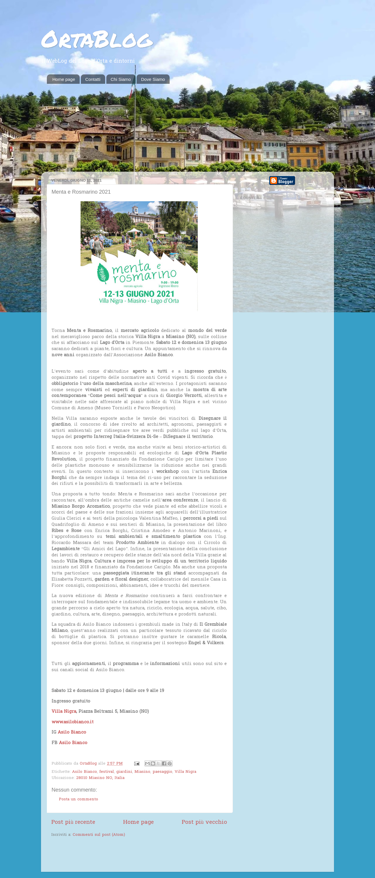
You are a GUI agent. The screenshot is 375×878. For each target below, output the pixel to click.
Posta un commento (78, 799)
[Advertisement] (187, 128)
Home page (63, 79)
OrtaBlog (96, 38)
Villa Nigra (185, 772)
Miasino (142, 772)
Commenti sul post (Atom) (99, 835)
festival (106, 772)
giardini (124, 772)
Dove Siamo (153, 79)
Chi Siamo (121, 79)
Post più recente (73, 822)
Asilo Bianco (84, 772)
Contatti (92, 79)
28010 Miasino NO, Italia (100, 778)
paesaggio (162, 772)
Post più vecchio (204, 822)
